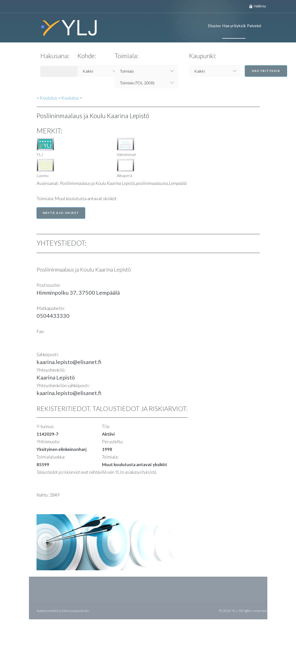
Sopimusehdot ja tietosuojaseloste (63, 610)
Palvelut (254, 25)
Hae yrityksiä (234, 25)
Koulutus (48, 98)
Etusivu (214, 25)
